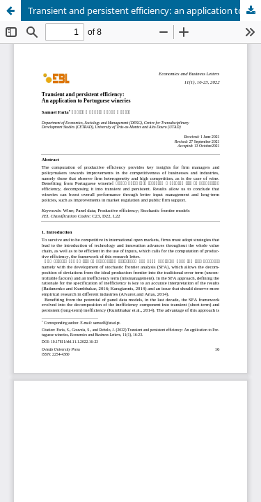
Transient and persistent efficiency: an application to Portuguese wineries (144, 10)
